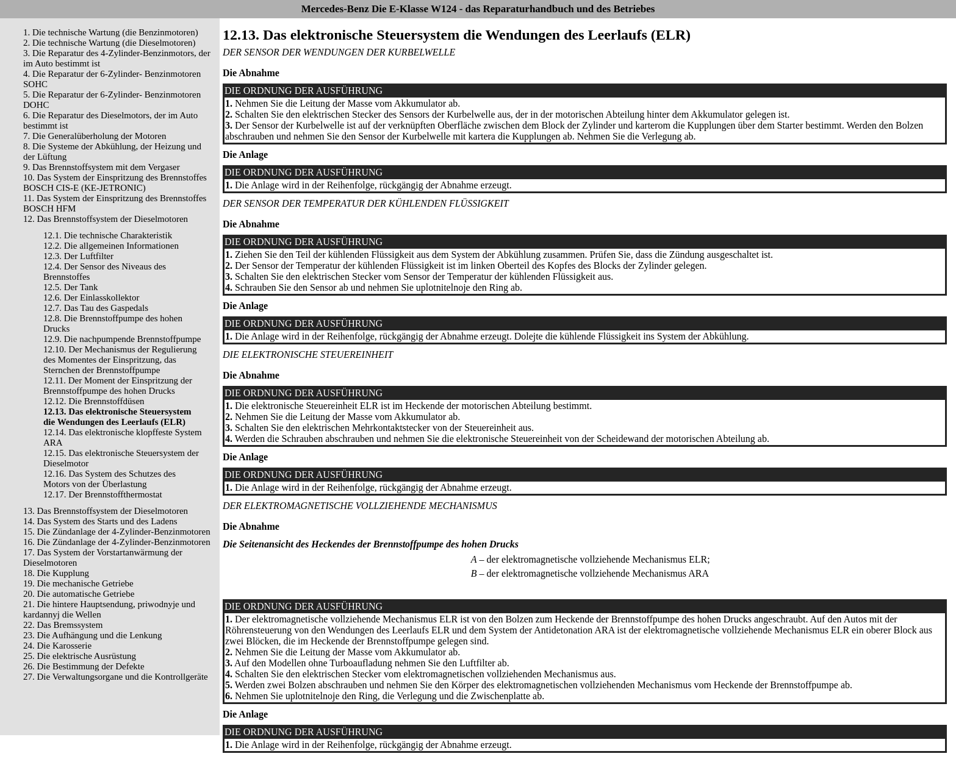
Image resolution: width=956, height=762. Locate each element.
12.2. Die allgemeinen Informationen (111, 246)
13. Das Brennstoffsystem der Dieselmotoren (105, 511)
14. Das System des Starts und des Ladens (100, 521)
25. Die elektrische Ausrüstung (79, 656)
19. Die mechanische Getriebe (78, 583)
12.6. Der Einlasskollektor (91, 297)
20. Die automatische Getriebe (78, 594)
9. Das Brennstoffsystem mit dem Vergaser (101, 167)
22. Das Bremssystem (62, 625)
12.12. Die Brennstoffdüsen (94, 401)
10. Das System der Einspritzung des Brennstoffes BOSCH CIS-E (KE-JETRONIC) (115, 183)
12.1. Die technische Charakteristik (107, 235)
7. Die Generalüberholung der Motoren (95, 136)
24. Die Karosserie (57, 645)
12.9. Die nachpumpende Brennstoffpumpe (122, 339)
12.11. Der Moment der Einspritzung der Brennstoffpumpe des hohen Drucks (117, 386)
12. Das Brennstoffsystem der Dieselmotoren (105, 219)
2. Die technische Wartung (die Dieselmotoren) (109, 43)
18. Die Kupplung (56, 573)
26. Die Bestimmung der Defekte (84, 666)
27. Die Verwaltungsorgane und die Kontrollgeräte (115, 677)
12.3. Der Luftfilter (78, 256)
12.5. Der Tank (70, 287)
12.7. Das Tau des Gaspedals (95, 308)
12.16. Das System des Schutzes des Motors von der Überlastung (109, 479)
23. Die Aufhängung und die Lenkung (92, 635)
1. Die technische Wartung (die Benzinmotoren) (110, 32)
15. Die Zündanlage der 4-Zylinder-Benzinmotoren (116, 531)
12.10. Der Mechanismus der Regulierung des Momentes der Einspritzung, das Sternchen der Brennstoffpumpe (120, 359)
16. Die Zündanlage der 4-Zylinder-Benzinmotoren (116, 542)
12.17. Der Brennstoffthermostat (102, 494)
